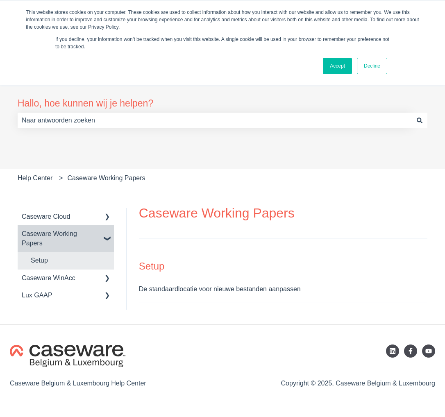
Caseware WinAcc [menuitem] (48, 277)
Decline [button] (372, 66)
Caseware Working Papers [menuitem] (49, 238)
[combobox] (215, 120)
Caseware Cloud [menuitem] (46, 216)
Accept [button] (337, 66)
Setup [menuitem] (39, 260)
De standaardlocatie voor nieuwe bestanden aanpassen (220, 289)
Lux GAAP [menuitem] (37, 295)
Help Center (35, 178)
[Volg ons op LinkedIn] (392, 351)
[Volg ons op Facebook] (410, 351)
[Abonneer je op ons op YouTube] (428, 351)
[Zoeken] (419, 120)
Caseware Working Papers (106, 178)
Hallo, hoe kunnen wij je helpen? (85, 103)
